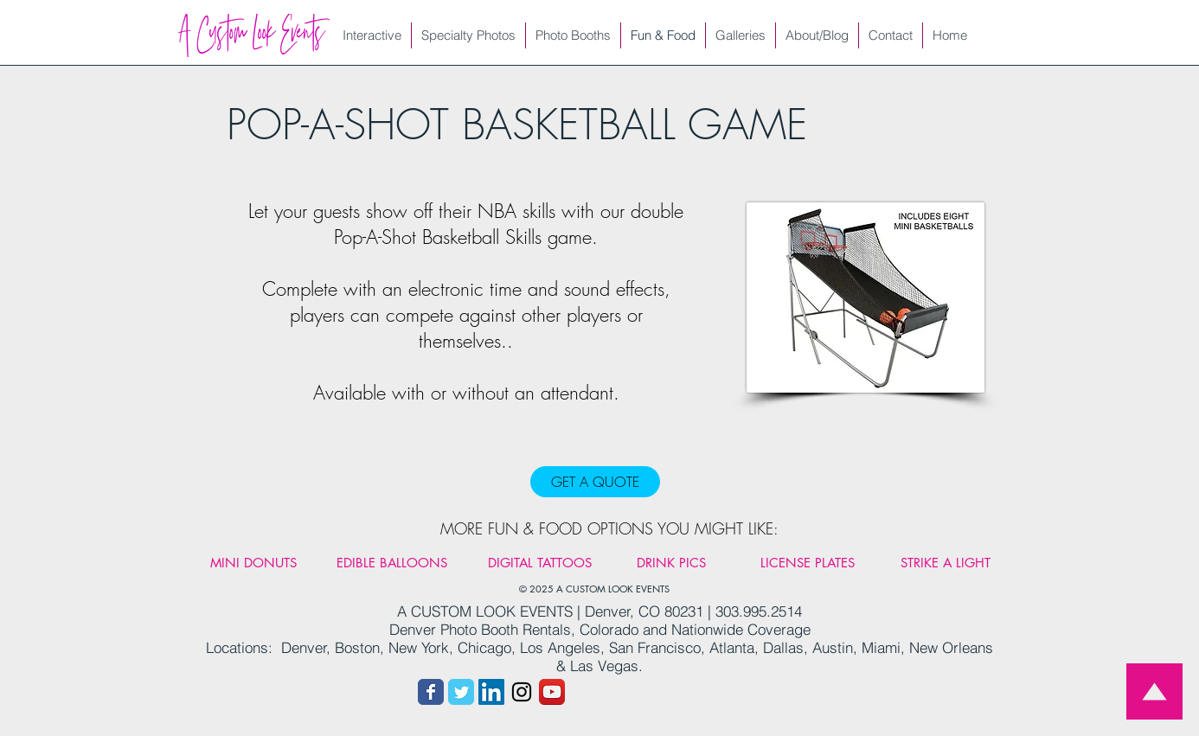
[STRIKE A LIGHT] (945, 562)
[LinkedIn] (491, 692)
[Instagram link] (522, 692)
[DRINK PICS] (671, 562)
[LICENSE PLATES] (807, 562)
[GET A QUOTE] (595, 481)
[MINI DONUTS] (253, 562)
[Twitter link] (461, 692)
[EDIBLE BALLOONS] (392, 562)
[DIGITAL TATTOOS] (540, 562)
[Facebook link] (431, 692)
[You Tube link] (552, 692)
